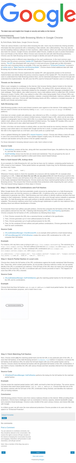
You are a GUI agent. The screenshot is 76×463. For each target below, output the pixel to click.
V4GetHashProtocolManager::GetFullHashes (20, 375)
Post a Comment (7, 427)
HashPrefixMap (10, 154)
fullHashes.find (43, 360)
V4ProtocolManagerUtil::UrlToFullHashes (19, 235)
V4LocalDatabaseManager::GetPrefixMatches (20, 278)
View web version (38, 456)
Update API (30, 61)
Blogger (41, 459)
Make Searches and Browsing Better (26, 67)
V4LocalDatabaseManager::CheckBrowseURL (20, 233)
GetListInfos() (9, 149)
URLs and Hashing (54, 211)
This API (9, 63)
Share (4, 418)
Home (38, 452)
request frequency (36, 134)
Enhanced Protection (58, 65)
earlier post (7, 67)
